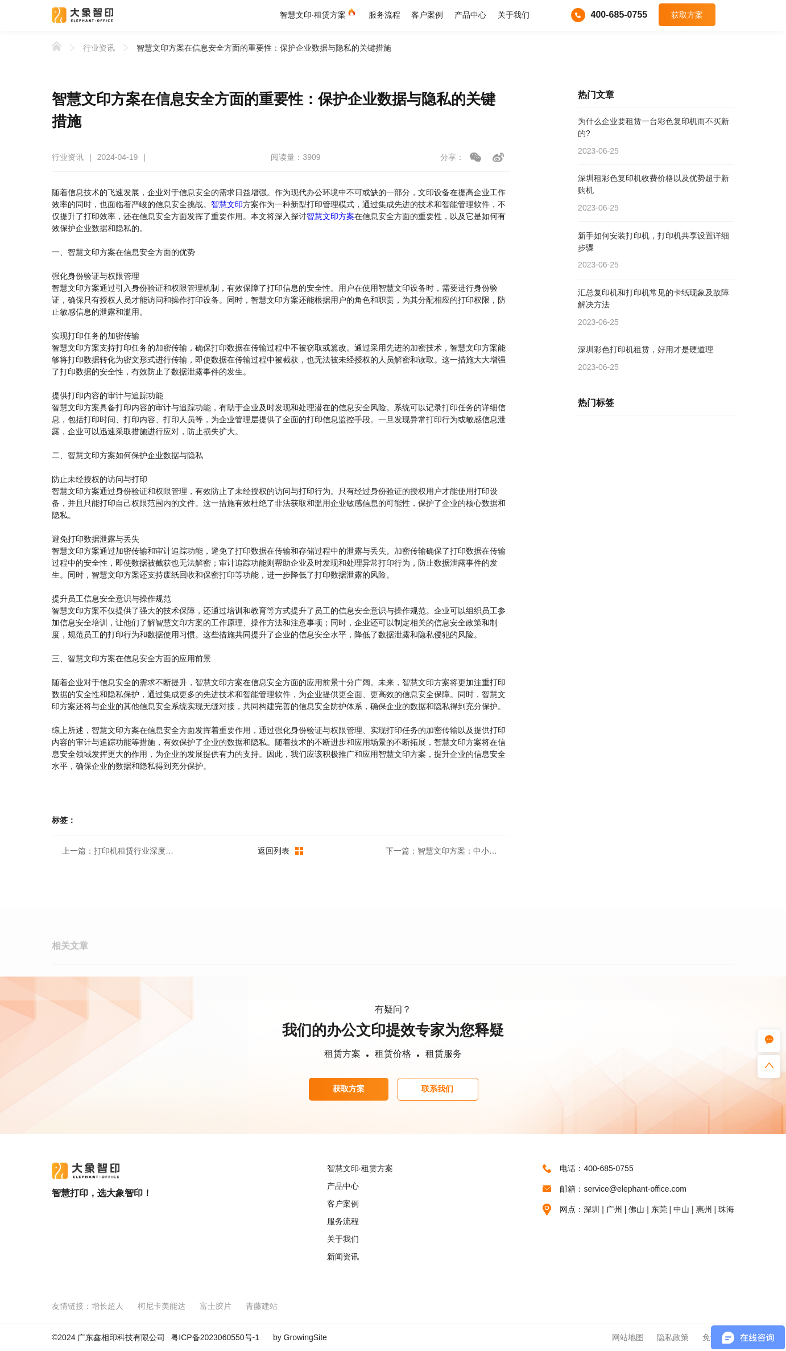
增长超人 (107, 1306)
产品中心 (470, 14)
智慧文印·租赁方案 (313, 14)
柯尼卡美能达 (161, 1306)
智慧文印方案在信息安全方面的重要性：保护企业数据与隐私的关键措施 (263, 47)
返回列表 (280, 850)
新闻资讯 (343, 1256)
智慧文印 (227, 204)
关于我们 (513, 14)
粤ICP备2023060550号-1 (215, 1337)
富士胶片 (215, 1306)
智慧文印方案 (330, 216)
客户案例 (427, 14)
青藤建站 (262, 1306)
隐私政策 (673, 1337)
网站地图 (628, 1337)
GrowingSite (305, 1337)
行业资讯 (99, 47)
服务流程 (384, 14)
